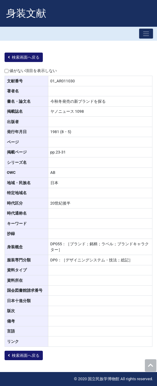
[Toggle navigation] (146, 34)
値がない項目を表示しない (33, 70)
